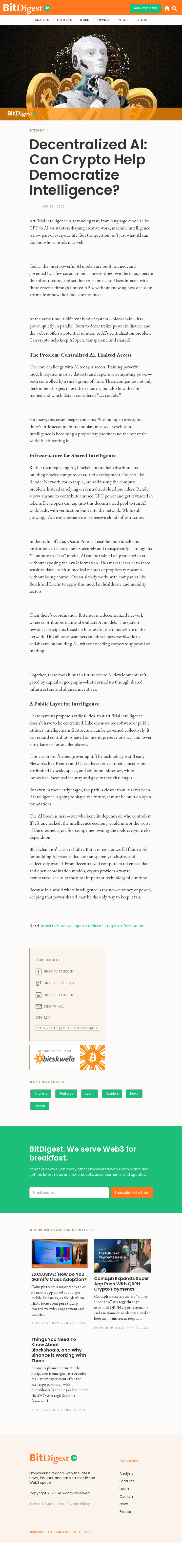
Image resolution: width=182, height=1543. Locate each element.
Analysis (41, 1093)
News (134, 1093)
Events (40, 1106)
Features (66, 1093)
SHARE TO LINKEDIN (54, 995)
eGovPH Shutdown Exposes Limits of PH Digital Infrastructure (92, 926)
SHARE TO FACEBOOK (54, 971)
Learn (89, 1093)
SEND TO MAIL (50, 1006)
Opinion (112, 1093)
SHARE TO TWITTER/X (55, 983)
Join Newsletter (145, 8)
